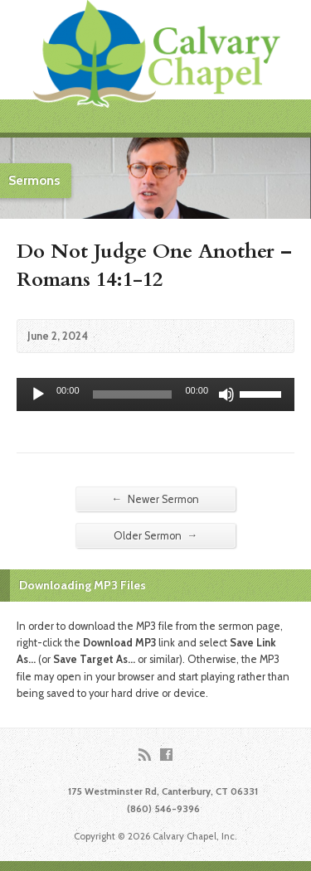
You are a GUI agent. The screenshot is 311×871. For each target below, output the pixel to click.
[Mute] (226, 394)
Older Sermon (156, 535)
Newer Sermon (156, 499)
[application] (155, 394)
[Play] (38, 394)
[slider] (133, 394)
